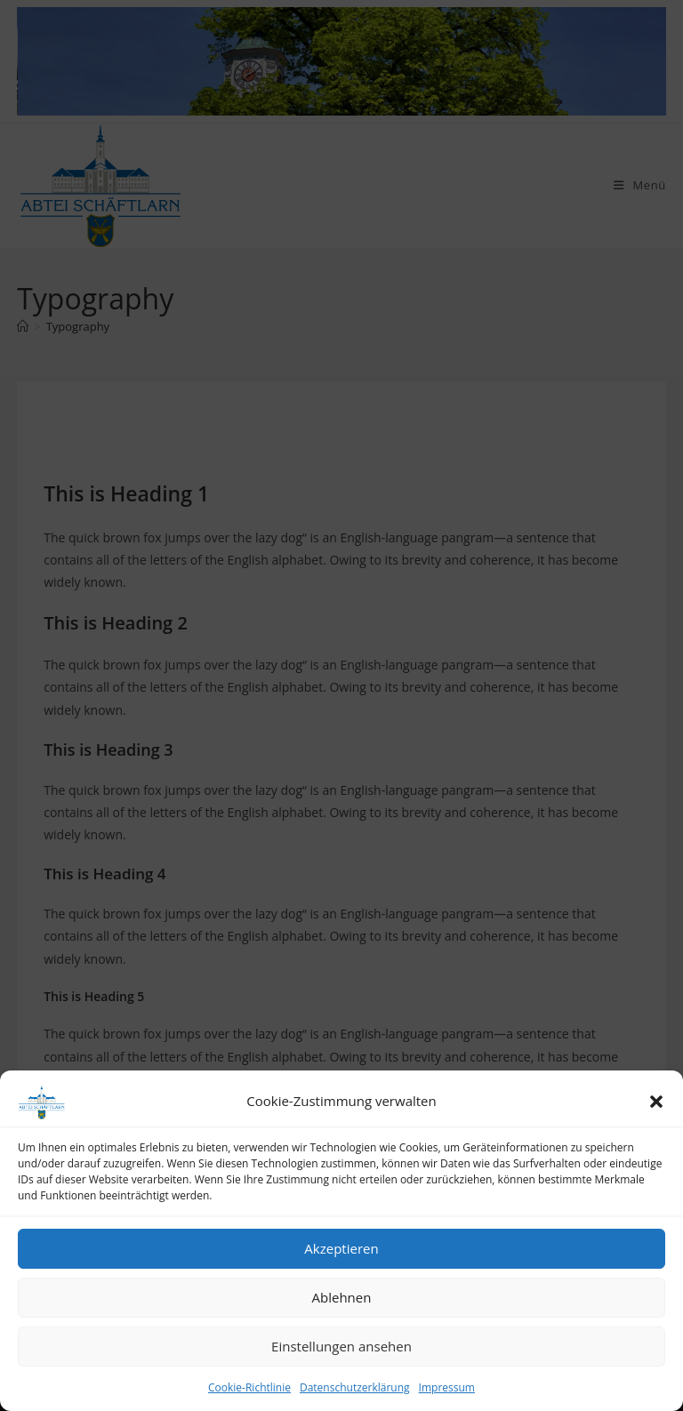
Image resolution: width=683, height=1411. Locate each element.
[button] (656, 1101)
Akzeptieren (341, 1248)
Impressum (447, 1387)
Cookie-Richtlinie (249, 1387)
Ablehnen (342, 1297)
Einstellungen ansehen (341, 1346)
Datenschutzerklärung (355, 1387)
